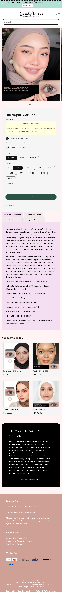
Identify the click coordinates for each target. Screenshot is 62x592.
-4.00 (39, 168)
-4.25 (49, 168)
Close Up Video (10, 220)
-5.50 (42, 173)
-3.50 (28, 168)
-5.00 (31, 173)
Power (8, 163)
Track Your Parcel (14, 544)
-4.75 (21, 173)
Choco (11, 158)
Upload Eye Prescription (17, 538)
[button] (3, 14)
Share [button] (10, 205)
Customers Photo (33, 215)
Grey (22, 158)
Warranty (38, 220)
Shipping (26, 220)
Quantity (9, 184)
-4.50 (10, 173)
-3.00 (17, 168)
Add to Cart (31, 197)
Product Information (12, 215)
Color (8, 153)
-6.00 (10, 178)
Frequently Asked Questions (19, 541)
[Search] (56, 21)
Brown (33, 158)
